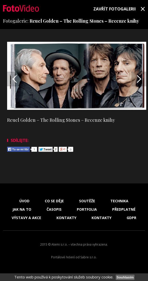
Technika (119, 201)
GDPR (131, 218)
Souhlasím (125, 277)
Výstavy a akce (26, 218)
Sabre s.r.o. (88, 257)
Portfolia (87, 209)
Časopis (54, 209)
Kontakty (66, 218)
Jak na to (21, 209)
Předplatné (124, 209)
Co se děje (54, 201)
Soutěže (87, 201)
